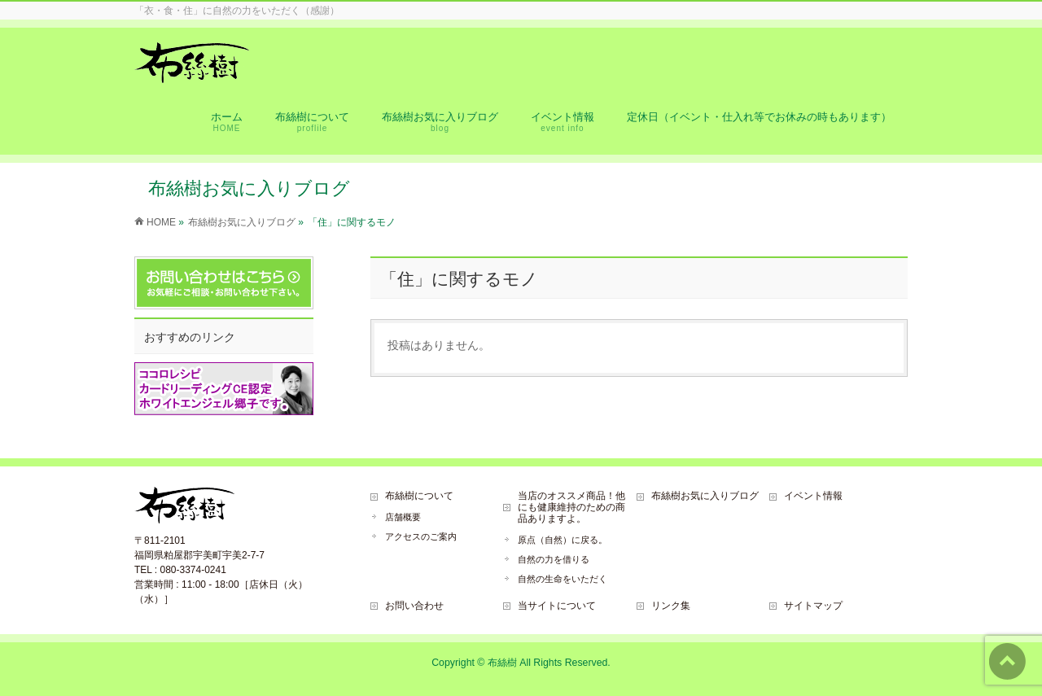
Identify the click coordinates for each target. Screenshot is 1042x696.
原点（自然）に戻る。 (562, 540)
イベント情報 (813, 495)
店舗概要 (403, 517)
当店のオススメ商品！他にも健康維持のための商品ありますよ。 (571, 507)
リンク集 (670, 605)
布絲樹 (502, 662)
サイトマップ (813, 605)
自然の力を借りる (553, 559)
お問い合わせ (414, 605)
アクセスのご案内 (421, 536)
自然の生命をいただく (562, 579)
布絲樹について (419, 495)
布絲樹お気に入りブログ (705, 495)
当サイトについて (557, 605)
